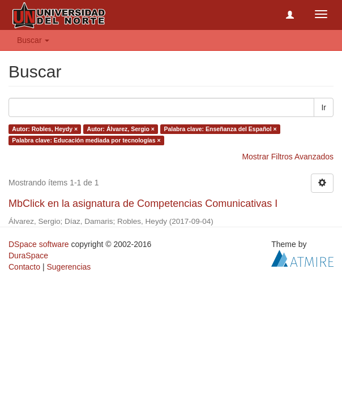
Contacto (24, 266)
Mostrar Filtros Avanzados (288, 156)
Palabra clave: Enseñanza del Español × (220, 128)
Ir (323, 107)
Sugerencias (68, 266)
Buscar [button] (33, 40)
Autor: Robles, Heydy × (45, 128)
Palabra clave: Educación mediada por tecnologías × (86, 140)
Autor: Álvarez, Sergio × (121, 128)
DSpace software (38, 244)
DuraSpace (28, 255)
